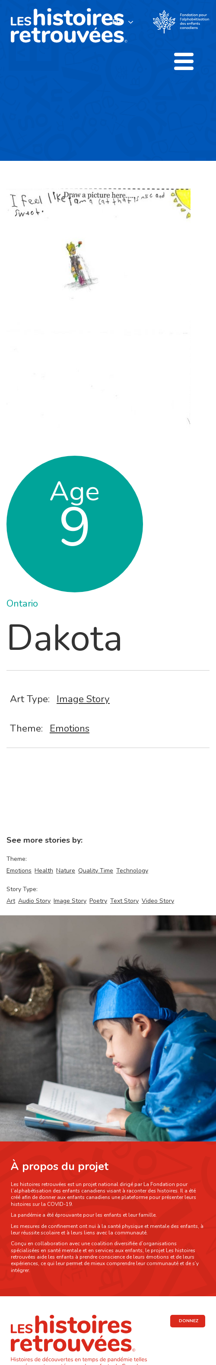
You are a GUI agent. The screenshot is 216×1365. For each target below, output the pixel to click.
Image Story (83, 699)
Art (10, 901)
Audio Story (34, 901)
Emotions (69, 728)
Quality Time (95, 870)
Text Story (124, 901)
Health (44, 870)
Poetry (98, 901)
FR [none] (116, 22)
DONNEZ (188, 1321)
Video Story (158, 901)
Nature (65, 870)
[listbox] (123, 22)
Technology (132, 870)
